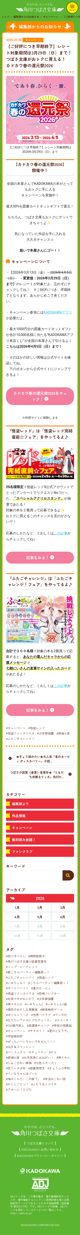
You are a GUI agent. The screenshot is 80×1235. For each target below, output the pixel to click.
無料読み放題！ (24, 839)
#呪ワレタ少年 (16, 1068)
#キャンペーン (16, 728)
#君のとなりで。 (58, 1031)
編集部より (20, 803)
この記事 (60, 533)
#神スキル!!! (14, 1004)
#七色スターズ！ (45, 1063)
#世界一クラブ (41, 1015)
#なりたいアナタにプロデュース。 (29, 1020)
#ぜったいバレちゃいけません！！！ (30, 1041)
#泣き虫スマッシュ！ (20, 1047)
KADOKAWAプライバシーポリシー (40, 1155)
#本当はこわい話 (54, 1079)
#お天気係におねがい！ (38, 1057)
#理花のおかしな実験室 (22, 1009)
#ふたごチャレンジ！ (20, 738)
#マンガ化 (60, 1015)
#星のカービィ (41, 988)
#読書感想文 (36, 1068)
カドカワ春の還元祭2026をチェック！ (40, 396)
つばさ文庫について (40, 1143)
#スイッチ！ (63, 1020)
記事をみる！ (37, 557)
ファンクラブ (22, 851)
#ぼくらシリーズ (17, 1015)
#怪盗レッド (36, 728)
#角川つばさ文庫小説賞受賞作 (26, 961)
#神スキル (63, 1057)
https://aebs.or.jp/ (21, 1213)
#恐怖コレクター (48, 993)
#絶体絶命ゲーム (51, 1009)
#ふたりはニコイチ (44, 1084)
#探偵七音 (63, 733)
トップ (5, 16)
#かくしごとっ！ (17, 1084)
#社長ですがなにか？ (20, 999)
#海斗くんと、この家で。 (23, 1079)
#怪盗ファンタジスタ (20, 733)
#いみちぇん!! (34, 1004)
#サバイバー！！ (17, 988)
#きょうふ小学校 (58, 1068)
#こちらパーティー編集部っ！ (48, 983)
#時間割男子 (36, 956)
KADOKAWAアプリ (58, 312)
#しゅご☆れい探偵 (19, 1063)
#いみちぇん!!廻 (56, 1004)
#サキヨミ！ (36, 1031)
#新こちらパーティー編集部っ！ (27, 972)
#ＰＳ (53, 1052)
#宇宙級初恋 (14, 1036)
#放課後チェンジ (38, 1025)
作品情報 (19, 815)
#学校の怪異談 (62, 1025)
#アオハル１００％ (19, 1089)
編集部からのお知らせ (26, 16)
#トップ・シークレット (22, 967)
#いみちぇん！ (16, 983)
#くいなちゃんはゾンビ (22, 1073)
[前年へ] (12, 898)
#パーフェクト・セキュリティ (26, 1052)
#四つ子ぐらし (16, 956)
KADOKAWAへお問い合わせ (40, 1149)
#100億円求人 (15, 1025)
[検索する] (68, 875)
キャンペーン (50, 16)
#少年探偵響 (45, 733)
